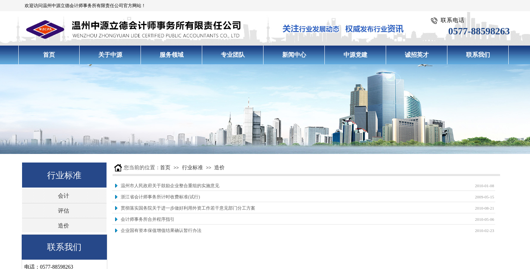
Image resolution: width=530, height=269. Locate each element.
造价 (219, 167)
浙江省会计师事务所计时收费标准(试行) (160, 197)
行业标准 (192, 167)
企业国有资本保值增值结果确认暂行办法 (161, 230)
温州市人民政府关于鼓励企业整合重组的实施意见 (170, 185)
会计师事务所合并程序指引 (148, 219)
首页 (165, 167)
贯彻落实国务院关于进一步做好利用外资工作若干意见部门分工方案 (188, 208)
